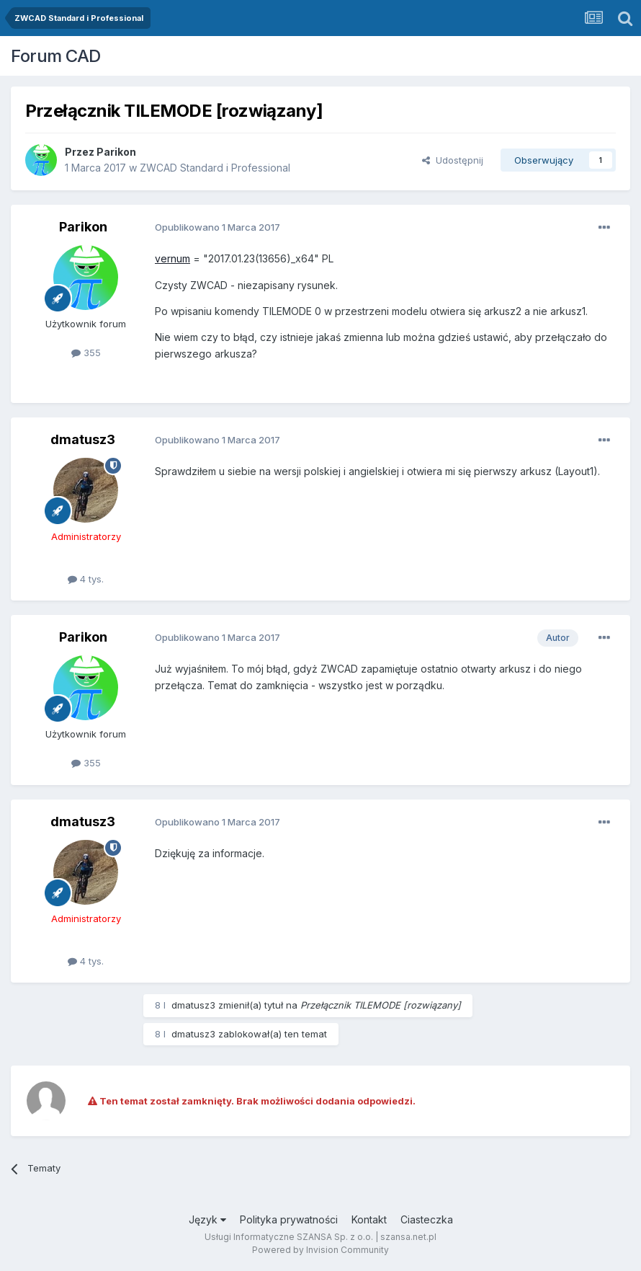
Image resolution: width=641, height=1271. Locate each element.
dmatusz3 (82, 439)
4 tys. (86, 579)
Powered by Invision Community (320, 1249)
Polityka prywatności (289, 1219)
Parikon (116, 152)
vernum (172, 258)
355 (86, 352)
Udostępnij (452, 160)
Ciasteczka (426, 1219)
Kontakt (369, 1219)
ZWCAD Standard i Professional (215, 167)
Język (207, 1219)
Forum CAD (56, 55)
